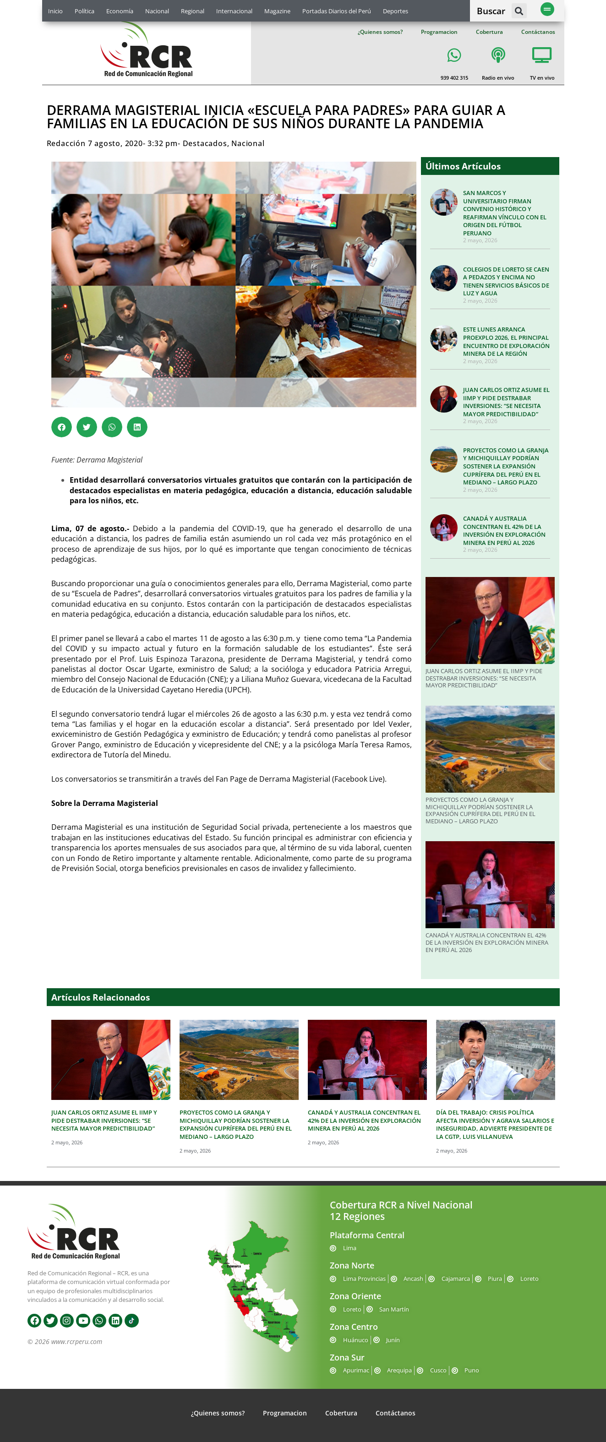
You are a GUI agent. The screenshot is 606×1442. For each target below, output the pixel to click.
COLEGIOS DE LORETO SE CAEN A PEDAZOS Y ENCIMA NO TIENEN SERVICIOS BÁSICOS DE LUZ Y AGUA (506, 281)
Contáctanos (538, 32)
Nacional (157, 11)
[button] (519, 10)
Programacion (439, 32)
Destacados (205, 143)
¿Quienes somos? (380, 32)
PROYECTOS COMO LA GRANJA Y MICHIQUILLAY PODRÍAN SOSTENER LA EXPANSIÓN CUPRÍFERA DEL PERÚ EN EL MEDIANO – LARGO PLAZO (506, 466)
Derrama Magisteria (293, 779)
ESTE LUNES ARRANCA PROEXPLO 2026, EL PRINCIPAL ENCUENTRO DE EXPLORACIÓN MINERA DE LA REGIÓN (506, 341)
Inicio (55, 11)
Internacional (234, 11)
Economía (119, 11)
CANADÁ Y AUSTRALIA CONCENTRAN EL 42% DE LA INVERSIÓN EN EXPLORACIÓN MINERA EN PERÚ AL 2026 (504, 530)
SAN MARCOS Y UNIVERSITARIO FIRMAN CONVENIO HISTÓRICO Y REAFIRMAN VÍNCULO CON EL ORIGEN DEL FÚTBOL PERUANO (504, 213)
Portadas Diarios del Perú (336, 11)
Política (84, 11)
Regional (192, 11)
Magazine (277, 11)
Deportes (395, 11)
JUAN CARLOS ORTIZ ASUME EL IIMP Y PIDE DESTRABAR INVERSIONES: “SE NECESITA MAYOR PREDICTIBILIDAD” (506, 402)
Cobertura (489, 32)
